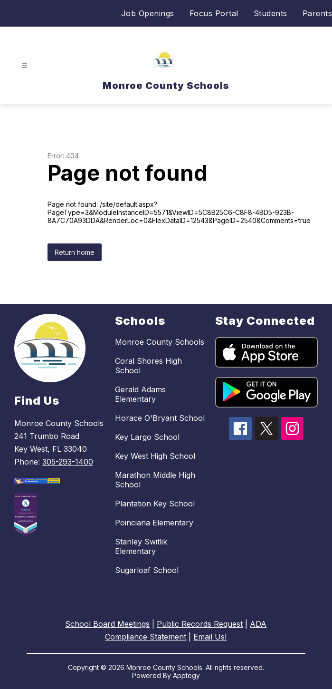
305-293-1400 (67, 461)
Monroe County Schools (159, 342)
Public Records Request (200, 624)
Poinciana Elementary (154, 522)
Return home (75, 252)
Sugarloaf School (147, 570)
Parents (317, 13)
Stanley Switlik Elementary (141, 546)
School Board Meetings (107, 624)
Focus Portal (214, 13)
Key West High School (155, 456)
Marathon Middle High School (155, 479)
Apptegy (186, 675)
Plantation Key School (155, 503)
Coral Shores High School (148, 365)
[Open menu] (24, 65)
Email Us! (210, 636)
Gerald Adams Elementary (140, 394)
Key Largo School (147, 437)
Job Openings (147, 13)
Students (270, 13)
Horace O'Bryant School (160, 418)
